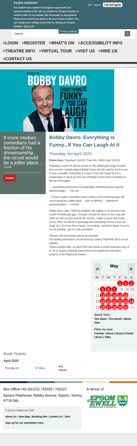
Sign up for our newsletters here (24, 422)
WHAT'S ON (62, 43)
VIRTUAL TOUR (56, 51)
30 (126, 307)
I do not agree (112, 2)
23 (126, 301)
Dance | (111, 333)
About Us (10, 416)
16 (126, 295)
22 (120, 301)
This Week (100, 318)
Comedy (99, 333)
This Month (115, 318)
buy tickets (63, 368)
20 (108, 301)
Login (11, 43)
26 (103, 307)
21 (114, 301)
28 (114, 307)
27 (108, 307)
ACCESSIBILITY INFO (101, 43)
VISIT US (86, 51)
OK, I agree (94, 2)
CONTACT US (18, 59)
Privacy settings (68, 29)
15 (120, 295)
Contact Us (56, 416)
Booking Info (39, 416)
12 (103, 295)
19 (103, 301)
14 (114, 295)
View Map (25, 416)
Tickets (9, 178)
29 (120, 307)
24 (131, 301)
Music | (100, 337)
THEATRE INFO (20, 51)
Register (34, 43)
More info (29, 24)
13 (108, 295)
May (114, 265)
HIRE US (109, 51)
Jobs (67, 416)
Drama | (120, 333)
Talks (108, 337)
